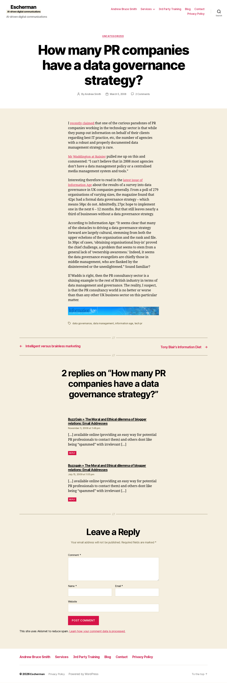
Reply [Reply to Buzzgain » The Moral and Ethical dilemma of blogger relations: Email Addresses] (72, 499)
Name (72, 586)
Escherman (38, 674)
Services (146, 9)
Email (119, 586)
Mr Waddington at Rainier (88, 157)
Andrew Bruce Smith (124, 9)
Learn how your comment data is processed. (97, 631)
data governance (82, 323)
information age (125, 323)
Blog (187, 9)
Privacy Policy (196, 13)
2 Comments (143, 94)
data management (103, 323)
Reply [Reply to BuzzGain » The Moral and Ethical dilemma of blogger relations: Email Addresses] (72, 453)
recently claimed (83, 124)
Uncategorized (113, 36)
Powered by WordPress (86, 674)
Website (72, 601)
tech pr (139, 323)
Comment (74, 555)
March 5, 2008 (118, 94)
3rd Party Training (170, 9)
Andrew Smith (92, 94)
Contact (199, 9)
